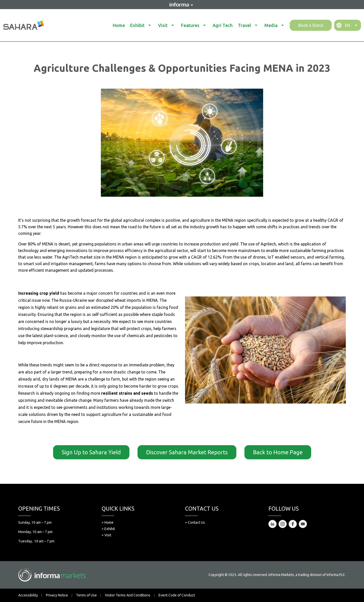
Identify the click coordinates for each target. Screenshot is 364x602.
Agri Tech (223, 25)
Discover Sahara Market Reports (187, 452)
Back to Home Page (278, 452)
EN (347, 25)
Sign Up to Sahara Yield (91, 452)
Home (119, 25)
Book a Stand (310, 25)
